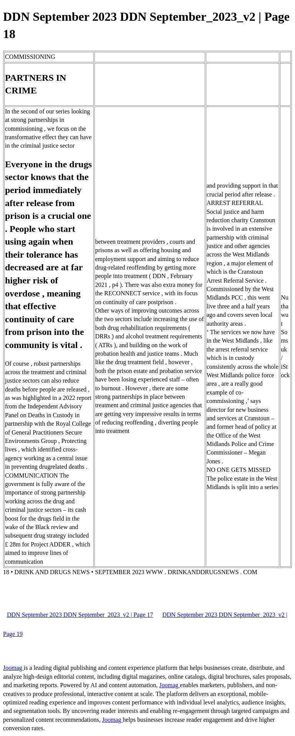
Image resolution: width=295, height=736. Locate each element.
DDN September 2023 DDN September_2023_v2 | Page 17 (80, 614)
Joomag (13, 667)
